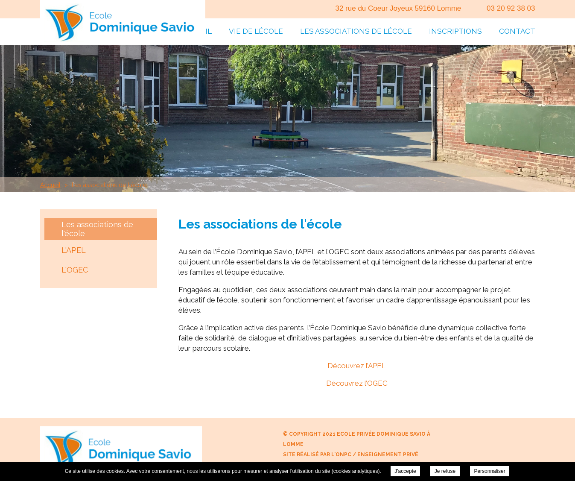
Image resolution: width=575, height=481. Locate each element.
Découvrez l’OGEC (357, 383)
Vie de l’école (256, 31)
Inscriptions (455, 31)
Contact (517, 31)
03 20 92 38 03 (511, 8)
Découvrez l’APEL (356, 365)
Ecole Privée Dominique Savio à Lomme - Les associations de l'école (122, 22)
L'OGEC (74, 269)
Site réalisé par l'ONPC (317, 455)
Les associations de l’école (356, 31)
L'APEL (73, 250)
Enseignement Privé (387, 455)
